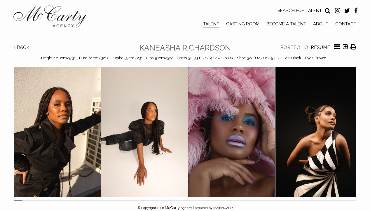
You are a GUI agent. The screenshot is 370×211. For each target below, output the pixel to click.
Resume (320, 47)
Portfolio (294, 47)
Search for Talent (300, 10)
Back (21, 47)
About (320, 24)
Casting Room (242, 24)
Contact (345, 24)
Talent (211, 24)
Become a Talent (286, 24)
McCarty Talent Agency (54, 18)
